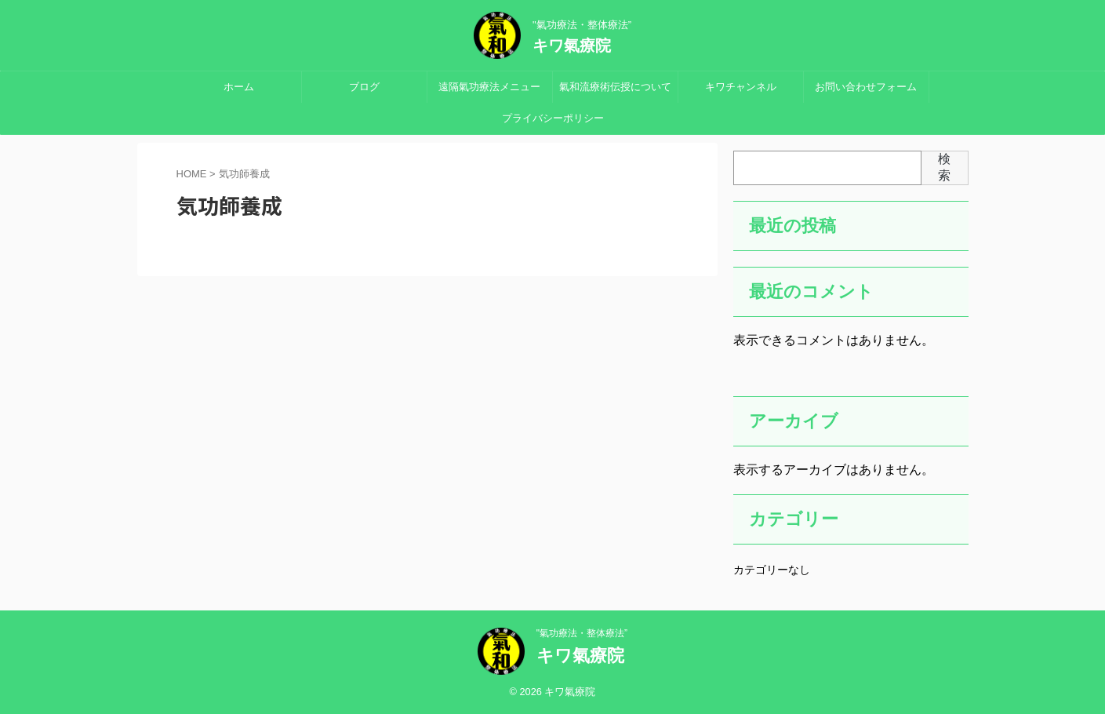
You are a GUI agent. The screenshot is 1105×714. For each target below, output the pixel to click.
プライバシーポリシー (553, 118)
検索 (944, 167)
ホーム (239, 87)
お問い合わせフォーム (866, 87)
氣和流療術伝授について (615, 87)
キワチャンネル (740, 87)
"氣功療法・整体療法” (581, 633)
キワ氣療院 (572, 45)
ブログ (364, 87)
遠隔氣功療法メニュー (489, 87)
